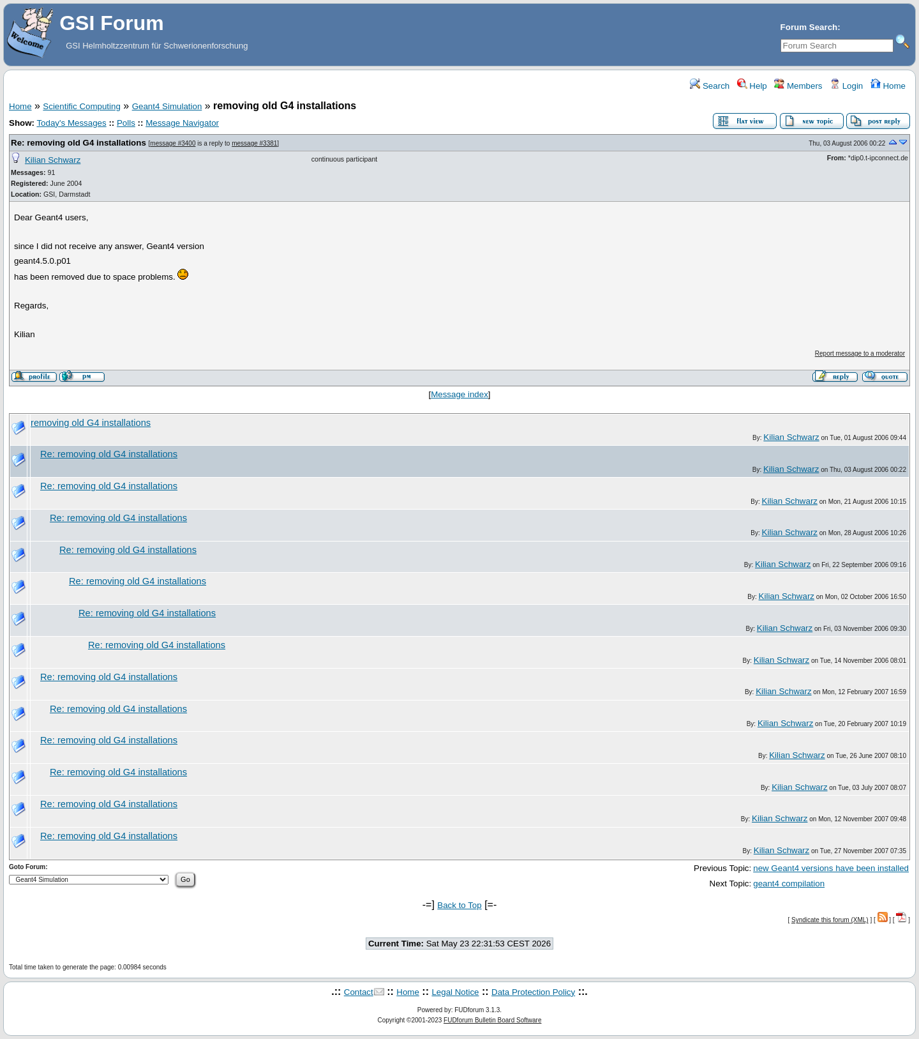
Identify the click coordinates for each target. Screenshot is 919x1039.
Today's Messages (71, 123)
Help (752, 86)
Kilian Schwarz (52, 160)
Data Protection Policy (533, 992)
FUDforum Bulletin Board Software (492, 1020)
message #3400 (172, 143)
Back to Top (459, 905)
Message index (459, 394)
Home (888, 86)
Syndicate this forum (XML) (830, 919)
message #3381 (254, 143)
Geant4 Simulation (167, 106)
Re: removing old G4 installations (78, 143)
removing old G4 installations (91, 423)
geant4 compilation (789, 883)
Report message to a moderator (860, 353)
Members (798, 86)
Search (709, 86)
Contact (358, 992)
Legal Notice (455, 992)
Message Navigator (182, 123)
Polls (126, 123)
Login (846, 86)
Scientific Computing (82, 106)
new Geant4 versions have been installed (831, 868)
